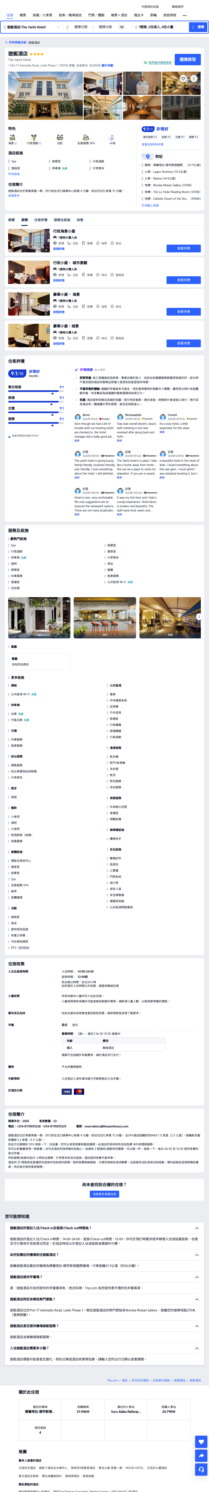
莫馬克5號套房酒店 (83, 1468)
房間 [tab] (24, 220)
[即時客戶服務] (201, 1469)
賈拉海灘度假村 (52, 1476)
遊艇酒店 (18, 54)
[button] (165, 6)
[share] (201, 1456)
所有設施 (14, 174)
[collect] (201, 1442)
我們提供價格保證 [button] (160, 62)
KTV (13, 947)
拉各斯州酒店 (161, 1380)
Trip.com (112, 1380)
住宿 (10, 15)
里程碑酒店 (72, 1476)
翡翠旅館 (88, 1476)
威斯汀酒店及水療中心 (53, 1468)
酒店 (125, 1380)
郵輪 (153, 15)
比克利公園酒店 (157, 1468)
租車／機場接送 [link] (70, 15)
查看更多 (14, 195)
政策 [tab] (80, 220)
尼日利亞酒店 (140, 1380)
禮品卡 (139, 15)
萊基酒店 (180, 1380)
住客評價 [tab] (40, 220)
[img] (45, 96)
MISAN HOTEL (135, 1468)
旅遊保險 (169, 15)
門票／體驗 (96, 15)
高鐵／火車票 (42, 15)
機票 (23, 15)
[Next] (199, 616)
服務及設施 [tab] (62, 220)
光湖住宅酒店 (27, 1468)
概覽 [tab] (11, 220)
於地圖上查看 (150, 205)
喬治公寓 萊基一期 (110, 1468)
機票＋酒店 (119, 15)
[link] (150, 6)
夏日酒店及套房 (29, 1476)
